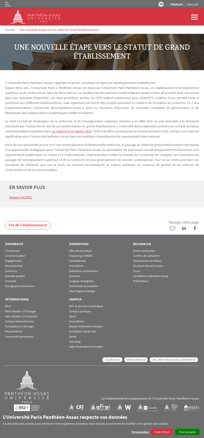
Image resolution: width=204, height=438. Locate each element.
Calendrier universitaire (83, 270)
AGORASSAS (112, 359)
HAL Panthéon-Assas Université (173, 359)
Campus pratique (80, 311)
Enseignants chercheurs (19, 286)
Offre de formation (80, 250)
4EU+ (8, 306)
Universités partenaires (19, 336)
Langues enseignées (81, 281)
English (192, 4)
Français (176, 4)
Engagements (13, 260)
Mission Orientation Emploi (85, 326)
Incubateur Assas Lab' (82, 331)
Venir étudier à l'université (21, 316)
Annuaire (10, 281)
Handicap (75, 341)
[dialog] (102, 424)
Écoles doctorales (144, 250)
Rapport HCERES (20, 197)
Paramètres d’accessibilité (161, 4)
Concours (11, 270)
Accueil (10, 30)
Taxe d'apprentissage (82, 291)
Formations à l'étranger (19, 326)
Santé (72, 336)
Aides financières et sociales (86, 346)
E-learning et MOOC (81, 255)
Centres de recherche (146, 255)
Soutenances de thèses (147, 260)
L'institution (12, 250)
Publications (141, 281)
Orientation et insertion (83, 286)
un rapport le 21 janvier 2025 (72, 131)
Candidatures (77, 260)
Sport (72, 316)
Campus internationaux (19, 321)
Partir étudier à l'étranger (20, 311)
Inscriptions (76, 265)
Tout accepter (187, 432)
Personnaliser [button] (140, 432)
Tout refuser (162, 432)
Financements (14, 331)
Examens (74, 275)
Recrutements (14, 265)
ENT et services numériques (86, 306)
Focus (136, 270)
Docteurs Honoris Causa (148, 265)
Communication (15, 255)
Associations (76, 321)
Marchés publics (15, 275)
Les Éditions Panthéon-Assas (150, 275)
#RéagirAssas (136, 359)
